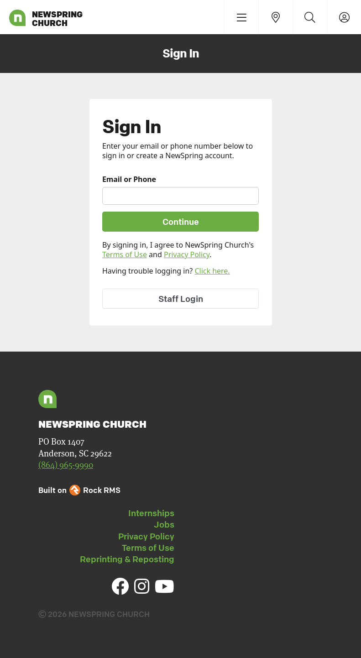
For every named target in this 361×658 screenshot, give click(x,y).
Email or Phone (129, 179)
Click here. (212, 271)
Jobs (164, 524)
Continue (180, 222)
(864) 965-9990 (65, 465)
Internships (151, 513)
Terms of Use (124, 254)
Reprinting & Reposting (127, 559)
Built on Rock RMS (79, 490)
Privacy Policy (186, 254)
